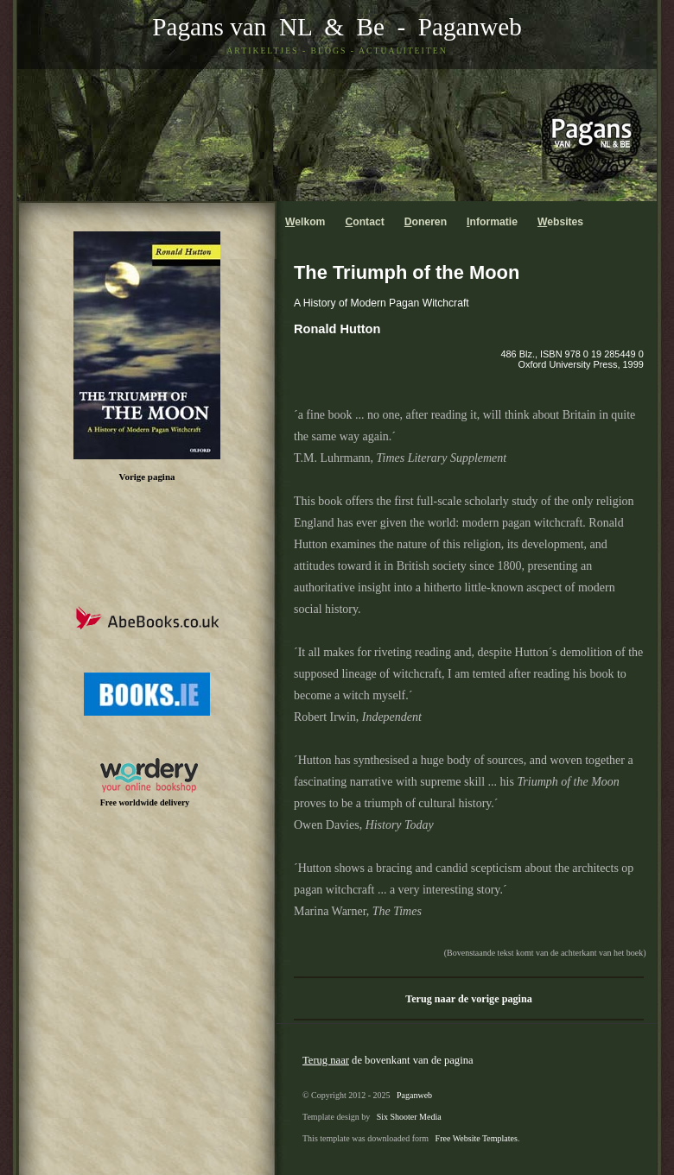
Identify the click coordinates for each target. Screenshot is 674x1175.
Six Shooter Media (409, 1116)
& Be (348, 27)
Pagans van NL (231, 27)
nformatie (492, 222)
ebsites (560, 222)
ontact (364, 222)
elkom (305, 222)
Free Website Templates (477, 1138)
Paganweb (470, 27)
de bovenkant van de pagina (388, 1060)
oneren (425, 222)
